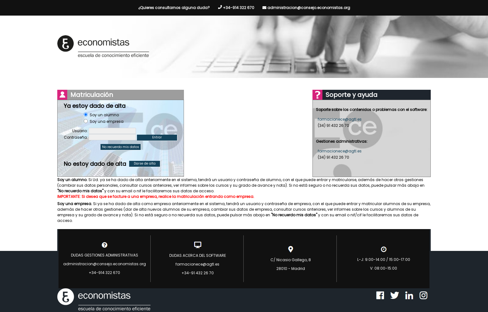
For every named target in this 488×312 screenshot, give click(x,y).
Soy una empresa (107, 121)
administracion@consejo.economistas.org (308, 7)
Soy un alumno (104, 115)
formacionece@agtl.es (340, 119)
